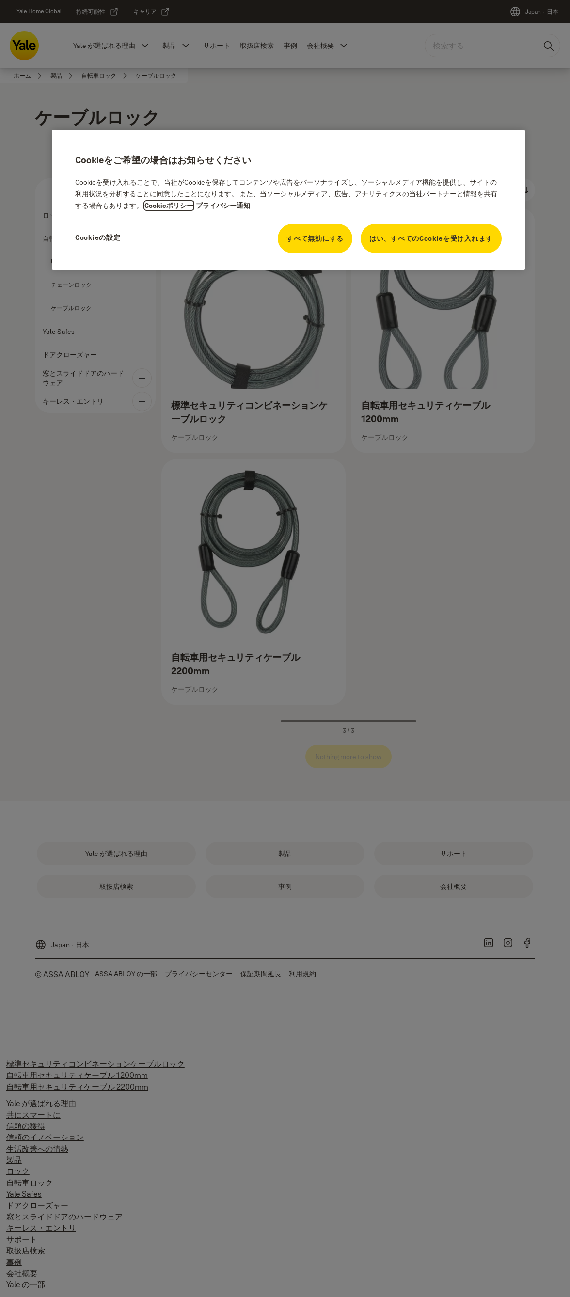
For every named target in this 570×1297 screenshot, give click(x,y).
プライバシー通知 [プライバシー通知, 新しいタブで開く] (223, 205)
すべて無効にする (315, 238)
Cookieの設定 (97, 237)
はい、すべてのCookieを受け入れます (431, 238)
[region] (288, 200)
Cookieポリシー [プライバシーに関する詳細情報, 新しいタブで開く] (168, 205)
